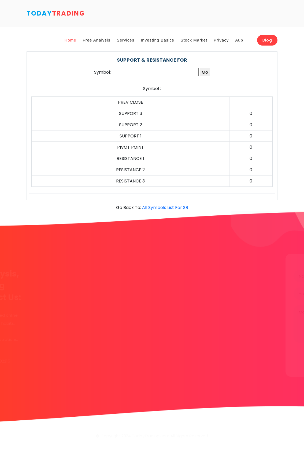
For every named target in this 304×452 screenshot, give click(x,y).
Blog (267, 40)
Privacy (221, 40)
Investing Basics (157, 40)
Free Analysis (96, 40)
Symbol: (102, 72)
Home (70, 40)
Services (126, 40)
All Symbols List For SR (165, 207)
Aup (239, 40)
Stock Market (194, 40)
